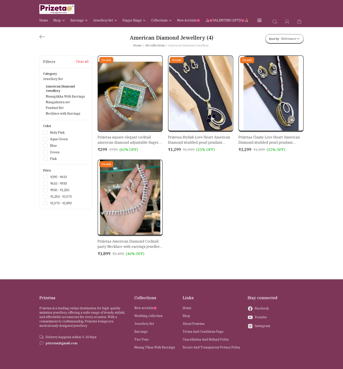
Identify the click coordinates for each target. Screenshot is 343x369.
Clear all (82, 62)
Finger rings (134, 20)
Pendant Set (54, 108)
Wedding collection (148, 316)
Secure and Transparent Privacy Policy (211, 347)
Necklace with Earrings (63, 113)
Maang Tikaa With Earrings (154, 347)
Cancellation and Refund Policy (206, 339)
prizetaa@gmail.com (61, 343)
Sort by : (284, 39)
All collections (155, 45)
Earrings (79, 20)
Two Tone (141, 339)
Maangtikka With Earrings (65, 96)
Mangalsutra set (58, 102)
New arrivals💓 (188, 20)
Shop (59, 20)
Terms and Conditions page (203, 332)
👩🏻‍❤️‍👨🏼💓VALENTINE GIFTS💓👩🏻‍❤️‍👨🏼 (226, 20)
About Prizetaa (194, 324)
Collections (161, 20)
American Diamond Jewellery (188, 45)
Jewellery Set (105, 20)
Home (43, 20)
